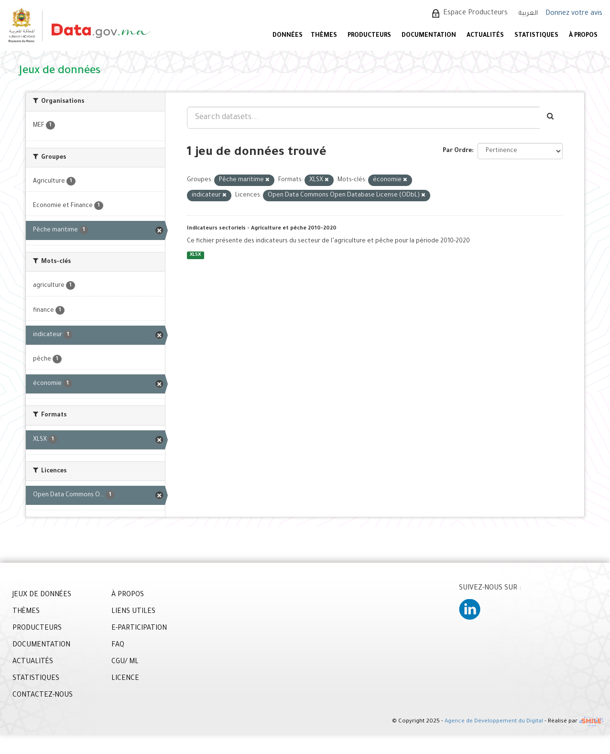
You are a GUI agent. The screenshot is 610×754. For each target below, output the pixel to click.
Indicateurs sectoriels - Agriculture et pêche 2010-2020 (262, 228)
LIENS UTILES (133, 612)
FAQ (117, 645)
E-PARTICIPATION (139, 629)
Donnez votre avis (573, 14)
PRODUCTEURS (369, 36)
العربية (528, 13)
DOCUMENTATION (429, 36)
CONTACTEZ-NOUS (42, 695)
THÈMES (26, 612)
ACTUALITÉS (485, 36)
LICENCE (125, 679)
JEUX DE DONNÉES (41, 595)
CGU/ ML (125, 662)
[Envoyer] (551, 117)
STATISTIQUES (536, 36)
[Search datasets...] (363, 118)
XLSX (195, 255)
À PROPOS (583, 36)
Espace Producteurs (475, 13)
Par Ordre (457, 151)
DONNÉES (287, 36)
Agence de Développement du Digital (494, 722)
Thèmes (324, 36)
